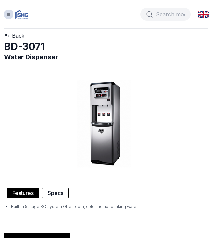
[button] (203, 14)
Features (23, 193)
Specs (55, 193)
